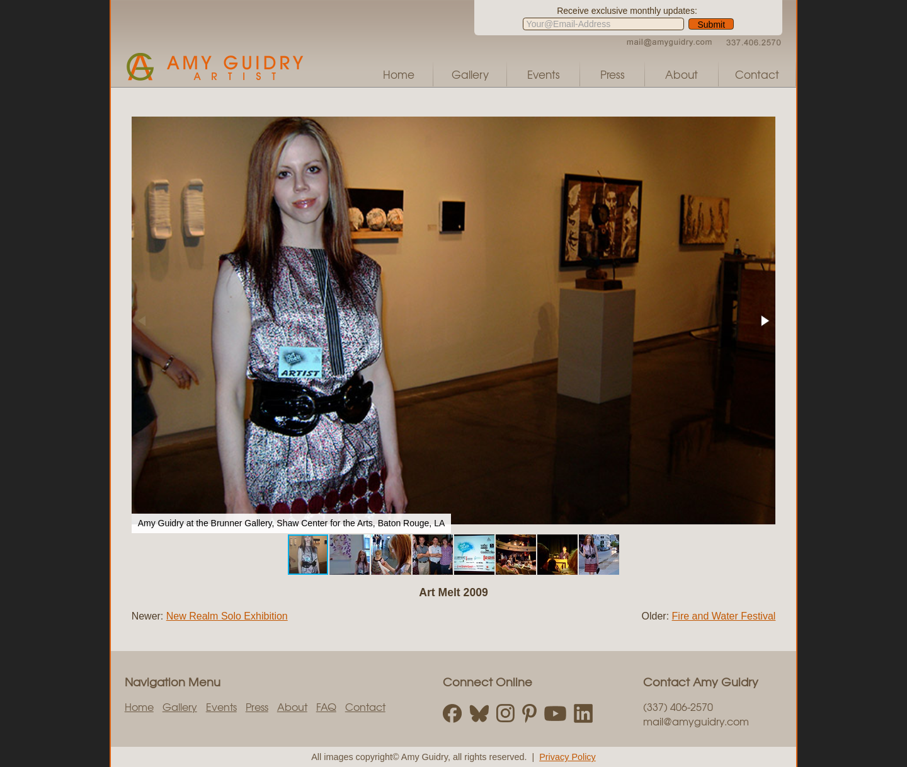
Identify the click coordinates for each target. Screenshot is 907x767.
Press (612, 74)
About (681, 74)
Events (543, 74)
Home (398, 74)
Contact (757, 74)
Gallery (470, 74)
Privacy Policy (567, 757)
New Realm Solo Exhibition (227, 616)
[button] (764, 321)
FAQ (326, 706)
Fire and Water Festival (724, 616)
